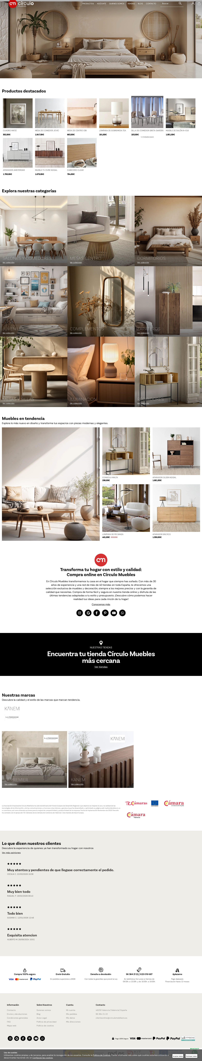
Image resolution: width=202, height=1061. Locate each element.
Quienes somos (114, 9)
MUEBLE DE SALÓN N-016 (177, 129)
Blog (138, 9)
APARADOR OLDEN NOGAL (164, 477)
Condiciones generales (17, 1018)
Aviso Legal (42, 1018)
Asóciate (99, 9)
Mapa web (11, 1025)
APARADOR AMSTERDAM (14, 169)
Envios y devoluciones (17, 1014)
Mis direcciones (73, 1022)
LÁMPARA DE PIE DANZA (112, 534)
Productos (86, 9)
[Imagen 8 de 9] (101, 372)
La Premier (16, 780)
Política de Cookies (101, 1055)
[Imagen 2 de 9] (101, 231)
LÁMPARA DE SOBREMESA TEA (112, 129)
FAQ (9, 1022)
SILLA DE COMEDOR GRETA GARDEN (147, 129)
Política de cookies (45, 1025)
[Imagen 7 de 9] (33, 372)
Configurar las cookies (42, 1057)
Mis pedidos (71, 1014)
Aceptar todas (178, 1056)
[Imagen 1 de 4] (101, 38)
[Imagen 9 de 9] (168, 372)
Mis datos (70, 1018)
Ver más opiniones (13, 854)
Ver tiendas (101, 668)
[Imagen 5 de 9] (101, 301)
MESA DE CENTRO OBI (77, 129)
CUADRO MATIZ (10, 129)
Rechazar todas (191, 1056)
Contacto (149, 9)
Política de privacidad (46, 1022)
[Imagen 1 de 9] (33, 231)
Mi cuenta (70, 1010)
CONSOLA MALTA (110, 477)
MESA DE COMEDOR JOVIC (47, 129)
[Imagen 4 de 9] (33, 301)
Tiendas (129, 9)
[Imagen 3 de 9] (168, 231)
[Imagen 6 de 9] (168, 301)
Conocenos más (101, 604)
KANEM (78, 780)
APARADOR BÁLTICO (162, 534)
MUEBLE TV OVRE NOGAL (46, 169)
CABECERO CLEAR (75, 169)
